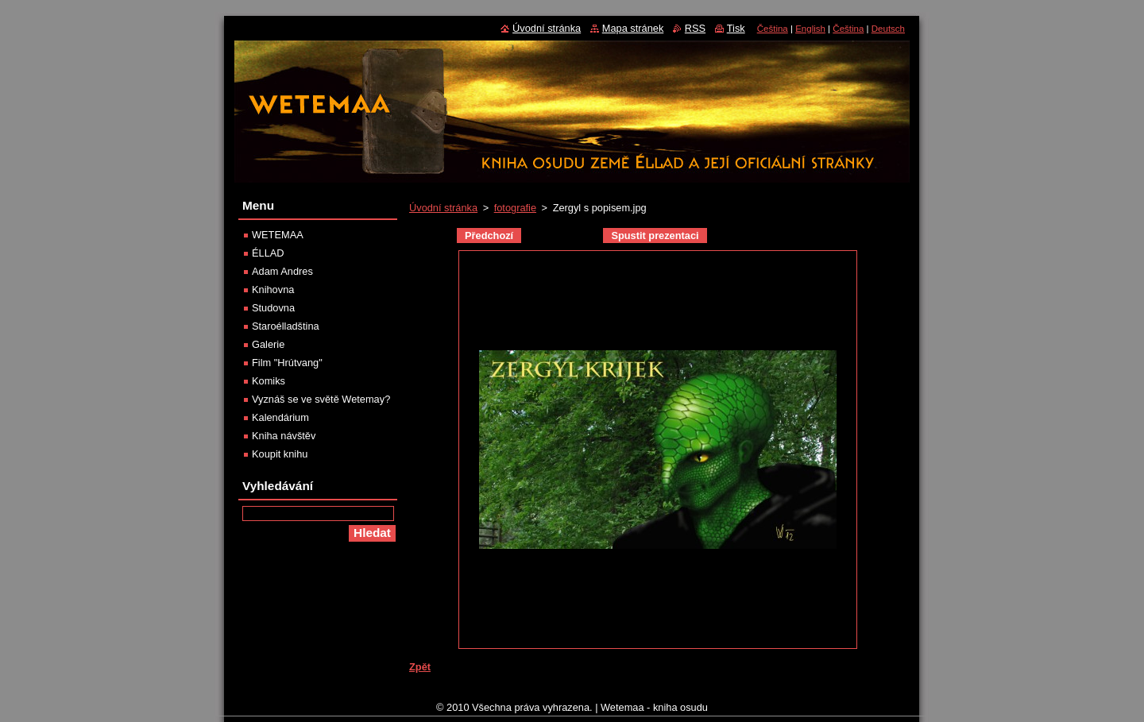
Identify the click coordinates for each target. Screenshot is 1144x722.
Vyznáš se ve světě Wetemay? (321, 399)
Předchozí (489, 235)
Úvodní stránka (443, 208)
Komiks (268, 381)
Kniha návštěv (283, 436)
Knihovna (273, 289)
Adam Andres (282, 271)
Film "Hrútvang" (287, 363)
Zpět (420, 667)
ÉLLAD (268, 253)
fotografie (515, 208)
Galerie (268, 344)
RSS (695, 28)
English (810, 28)
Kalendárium (280, 417)
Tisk (736, 28)
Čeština (772, 28)
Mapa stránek (633, 28)
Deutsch (888, 28)
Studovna (273, 308)
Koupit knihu (279, 454)
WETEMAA (277, 235)
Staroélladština (285, 326)
